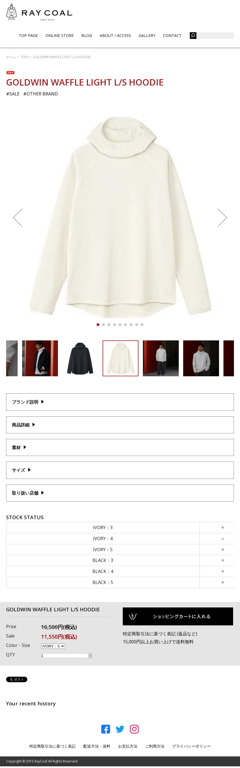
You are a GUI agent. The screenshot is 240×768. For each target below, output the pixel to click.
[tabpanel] (120, 217)
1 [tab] (98, 324)
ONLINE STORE (60, 35)
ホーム (11, 57)
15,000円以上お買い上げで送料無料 (158, 642)
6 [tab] (125, 324)
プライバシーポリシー (191, 746)
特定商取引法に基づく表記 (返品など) (160, 634)
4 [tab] (114, 324)
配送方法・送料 (96, 746)
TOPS (24, 57)
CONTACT (172, 35)
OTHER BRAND (42, 94)
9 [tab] (142, 324)
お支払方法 (127, 746)
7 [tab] (131, 324)
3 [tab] (109, 324)
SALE (14, 94)
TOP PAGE (28, 35)
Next (221, 217)
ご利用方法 (154, 746)
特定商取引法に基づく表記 (52, 746)
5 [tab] (120, 324)
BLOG (86, 35)
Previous (19, 217)
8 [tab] (136, 324)
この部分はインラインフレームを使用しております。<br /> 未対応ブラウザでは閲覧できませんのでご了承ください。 (120, 556)
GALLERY (147, 35)
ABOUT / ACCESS (115, 35)
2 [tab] (103, 324)
